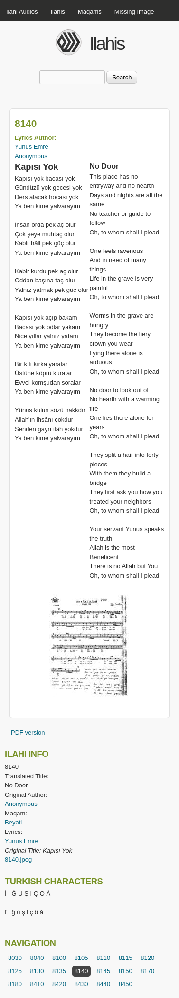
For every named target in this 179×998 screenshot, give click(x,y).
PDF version (28, 732)
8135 (59, 971)
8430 (81, 984)
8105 (81, 957)
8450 (125, 984)
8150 (125, 971)
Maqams (90, 11)
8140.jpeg (18, 859)
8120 (147, 957)
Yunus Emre (31, 146)
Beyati (13, 822)
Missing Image (134, 11)
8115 (125, 957)
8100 (59, 957)
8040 (37, 957)
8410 (37, 984)
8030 (15, 957)
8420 (59, 984)
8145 (103, 971)
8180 (15, 984)
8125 (15, 971)
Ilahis (58, 11)
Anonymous (31, 156)
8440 (103, 984)
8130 (37, 971)
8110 (103, 957)
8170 (147, 971)
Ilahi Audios (22, 11)
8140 (81, 971)
